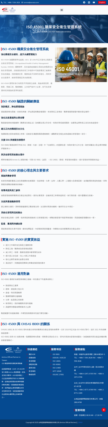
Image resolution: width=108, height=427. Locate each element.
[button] (61, 10)
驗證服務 (44, 32)
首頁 (38, 32)
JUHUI (80, 422)
